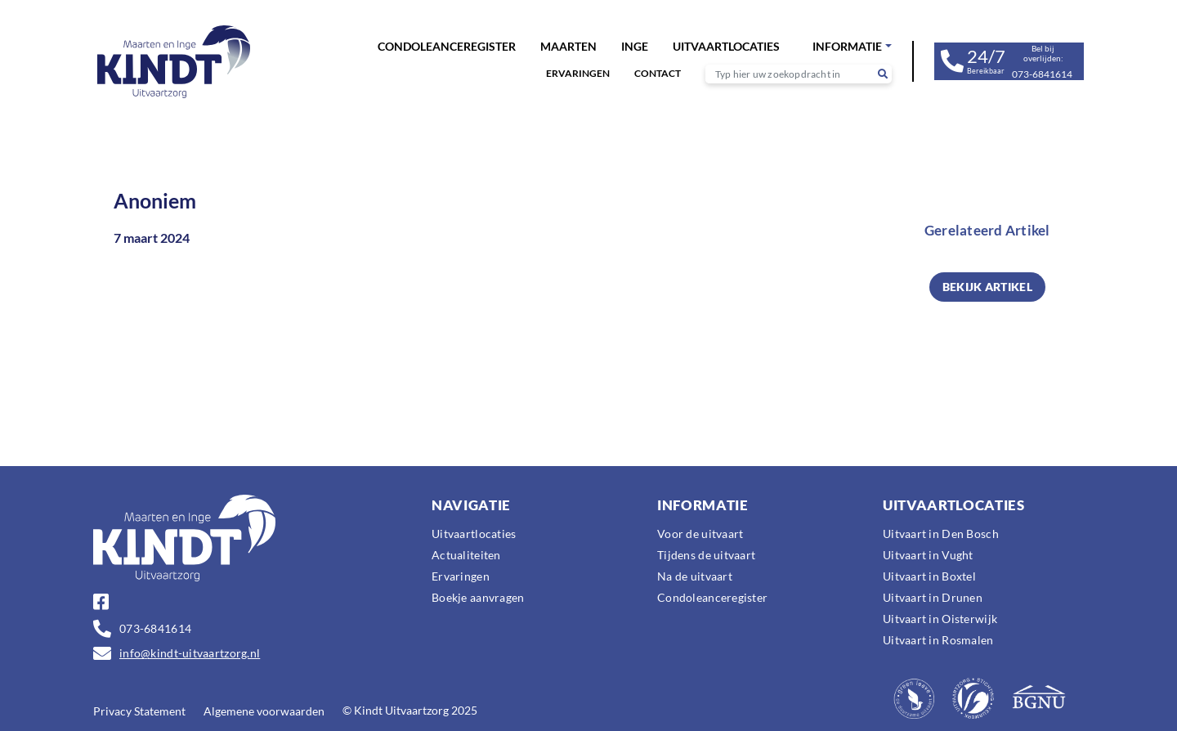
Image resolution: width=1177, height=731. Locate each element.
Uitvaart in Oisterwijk (940, 619)
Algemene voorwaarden (264, 711)
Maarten (568, 46)
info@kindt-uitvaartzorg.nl (189, 653)
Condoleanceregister (447, 46)
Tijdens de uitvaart (706, 555)
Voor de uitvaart (700, 533)
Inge (634, 46)
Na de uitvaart (694, 576)
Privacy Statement (139, 711)
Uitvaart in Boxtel (929, 576)
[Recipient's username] (789, 74)
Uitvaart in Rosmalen (938, 640)
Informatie (847, 46)
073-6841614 (155, 628)
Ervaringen (578, 73)
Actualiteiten (466, 555)
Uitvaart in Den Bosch (941, 533)
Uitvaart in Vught (928, 555)
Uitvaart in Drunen (932, 597)
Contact (657, 73)
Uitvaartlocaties (726, 46)
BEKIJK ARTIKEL (987, 287)
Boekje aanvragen (478, 597)
